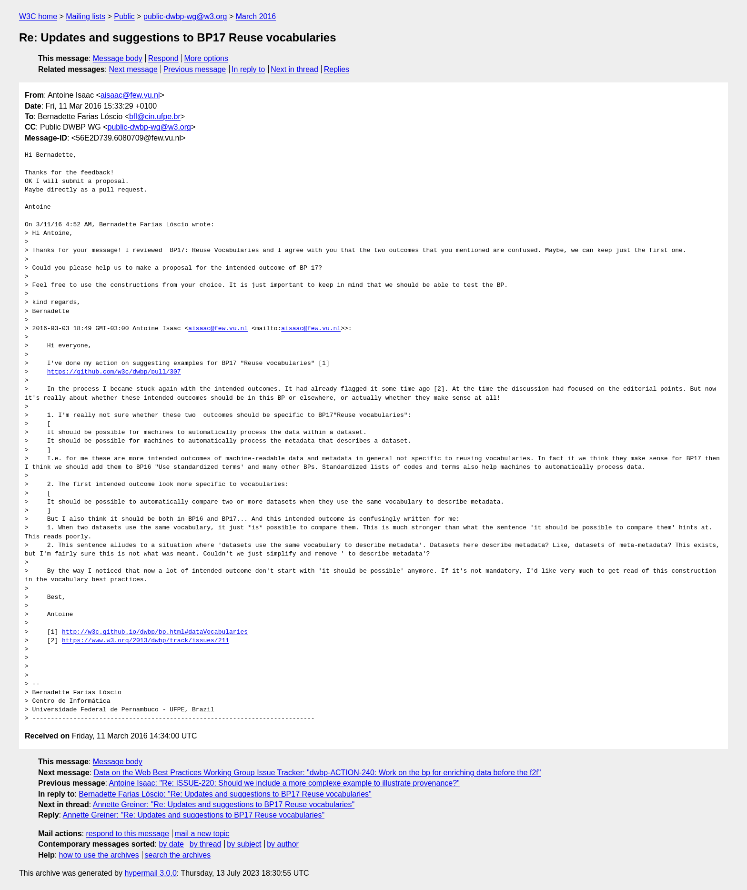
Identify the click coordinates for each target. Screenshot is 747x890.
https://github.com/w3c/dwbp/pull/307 (114, 372)
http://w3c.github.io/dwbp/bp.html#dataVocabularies (155, 632)
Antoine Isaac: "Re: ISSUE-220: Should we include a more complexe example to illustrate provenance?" (284, 783)
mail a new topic (202, 833)
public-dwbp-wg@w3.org (185, 16)
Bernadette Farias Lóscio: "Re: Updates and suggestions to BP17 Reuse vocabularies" (225, 794)
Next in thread (294, 69)
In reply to (248, 69)
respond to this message (127, 833)
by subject (244, 844)
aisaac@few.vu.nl (130, 95)
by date (171, 844)
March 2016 (256, 16)
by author (283, 844)
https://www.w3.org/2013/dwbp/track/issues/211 (145, 641)
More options (206, 58)
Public (124, 16)
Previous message (194, 69)
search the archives (178, 855)
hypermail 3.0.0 (150, 873)
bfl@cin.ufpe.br (155, 116)
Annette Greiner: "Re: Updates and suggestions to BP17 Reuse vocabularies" (223, 804)
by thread (206, 844)
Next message (133, 69)
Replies (336, 69)
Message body (117, 58)
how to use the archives (99, 855)
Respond (163, 58)
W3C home (38, 16)
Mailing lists (85, 16)
